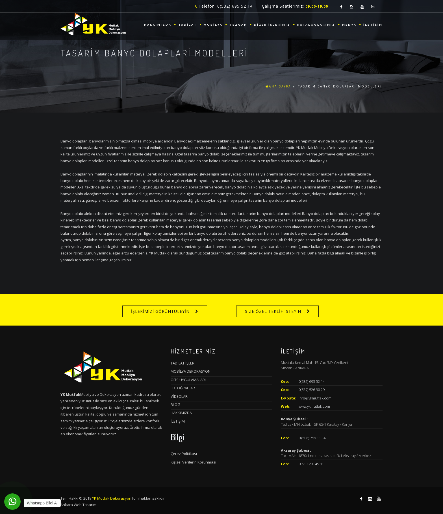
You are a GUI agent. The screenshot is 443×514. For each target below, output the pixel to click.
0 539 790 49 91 (311, 463)
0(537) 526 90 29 (312, 389)
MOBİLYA (213, 24)
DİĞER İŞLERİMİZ (272, 24)
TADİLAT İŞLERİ (183, 363)
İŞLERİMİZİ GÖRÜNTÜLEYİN (160, 311)
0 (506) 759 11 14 (312, 437)
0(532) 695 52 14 (312, 381)
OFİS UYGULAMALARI (188, 379)
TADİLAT (187, 24)
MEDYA (349, 24)
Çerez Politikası (184, 453)
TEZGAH (238, 24)
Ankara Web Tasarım (78, 504)
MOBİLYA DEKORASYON (190, 371)
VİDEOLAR (179, 396)
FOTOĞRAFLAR (183, 387)
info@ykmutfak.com (315, 398)
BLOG (175, 404)
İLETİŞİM (373, 24)
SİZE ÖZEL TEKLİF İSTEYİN (273, 311)
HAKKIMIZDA (157, 24)
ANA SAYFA (278, 86)
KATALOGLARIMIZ (316, 24)
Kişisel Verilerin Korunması (193, 462)
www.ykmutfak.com (314, 406)
